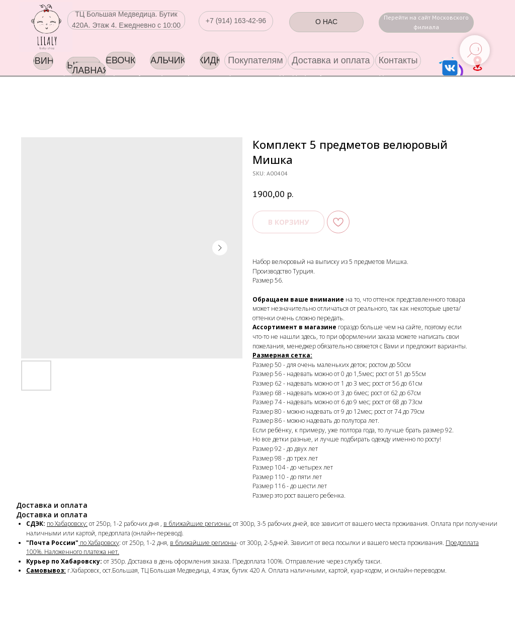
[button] (236, 21)
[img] (46, 27)
